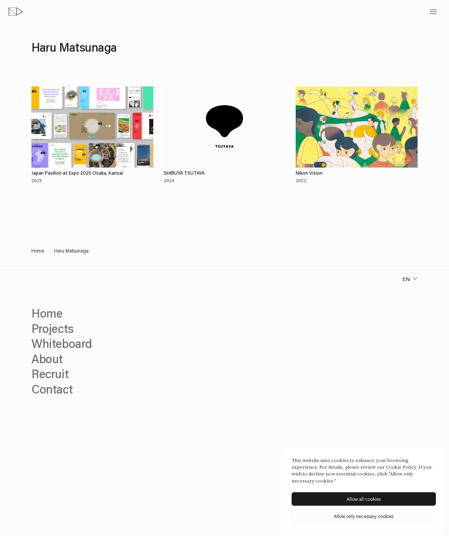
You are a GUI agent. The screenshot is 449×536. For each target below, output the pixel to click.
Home (37, 251)
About (47, 358)
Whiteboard (61, 343)
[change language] (410, 279)
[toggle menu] (433, 12)
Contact (52, 388)
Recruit (49, 373)
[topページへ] (16, 11)
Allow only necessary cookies (363, 516)
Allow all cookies (364, 499)
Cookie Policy (401, 467)
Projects (52, 328)
